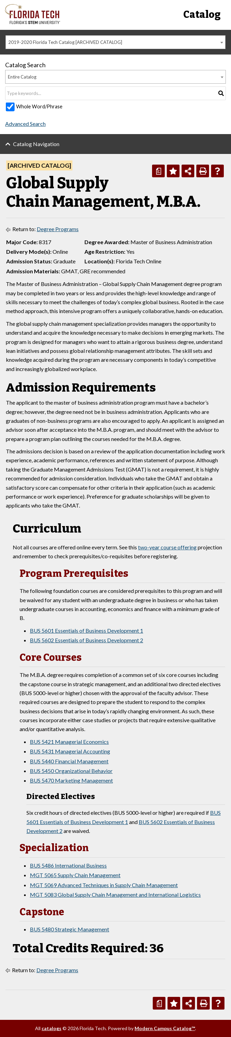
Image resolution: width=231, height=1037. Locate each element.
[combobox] (115, 42)
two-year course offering (167, 547)
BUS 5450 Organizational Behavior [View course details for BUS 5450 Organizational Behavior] (71, 770)
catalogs (51, 1028)
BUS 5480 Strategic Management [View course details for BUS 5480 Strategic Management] (69, 929)
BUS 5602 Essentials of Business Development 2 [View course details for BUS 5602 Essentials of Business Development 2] (86, 640)
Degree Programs (58, 229)
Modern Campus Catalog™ (165, 1028)
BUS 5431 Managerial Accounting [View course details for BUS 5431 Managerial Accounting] (70, 751)
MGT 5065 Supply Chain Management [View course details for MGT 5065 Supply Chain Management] (75, 875)
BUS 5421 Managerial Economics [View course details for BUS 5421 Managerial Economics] (69, 741)
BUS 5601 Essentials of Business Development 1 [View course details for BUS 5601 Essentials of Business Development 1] (86, 630)
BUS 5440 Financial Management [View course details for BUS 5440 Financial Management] (69, 761)
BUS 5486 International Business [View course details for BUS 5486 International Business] (68, 865)
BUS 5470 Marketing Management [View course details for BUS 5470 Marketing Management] (71, 780)
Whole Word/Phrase (39, 106)
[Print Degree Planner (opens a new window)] (158, 171)
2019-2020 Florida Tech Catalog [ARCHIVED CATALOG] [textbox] (65, 42)
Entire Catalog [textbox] (22, 77)
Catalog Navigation (36, 144)
